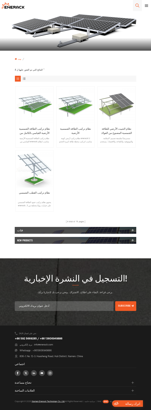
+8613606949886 (42, 350)
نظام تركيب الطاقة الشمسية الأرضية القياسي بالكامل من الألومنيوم (34, 131)
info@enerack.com (43, 345)
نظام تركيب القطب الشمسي (34, 193)
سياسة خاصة (90, 402)
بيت (18, 59)
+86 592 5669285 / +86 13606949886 (38, 338)
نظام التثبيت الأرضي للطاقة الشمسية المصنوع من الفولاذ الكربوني (116, 131)
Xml (99, 402)
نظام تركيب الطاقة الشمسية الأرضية (75, 131)
